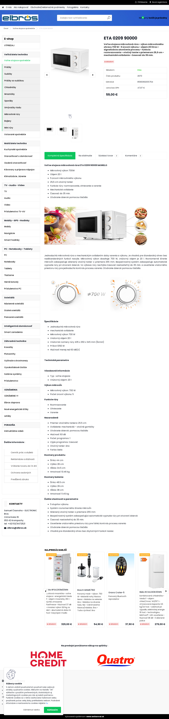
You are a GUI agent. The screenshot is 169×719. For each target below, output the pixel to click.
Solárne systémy (13, 374)
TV (5, 191)
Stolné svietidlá (12, 310)
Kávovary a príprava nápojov (19, 169)
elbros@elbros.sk (17, 527)
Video (7, 204)
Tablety (8, 268)
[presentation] (47, 75)
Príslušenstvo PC (12, 288)
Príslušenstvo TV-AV (14, 211)
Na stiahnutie (85, 155)
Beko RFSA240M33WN (57, 589)
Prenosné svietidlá (13, 317)
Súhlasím (52, 709)
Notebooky (9, 261)
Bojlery (7, 121)
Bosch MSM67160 (86, 590)
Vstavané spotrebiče (15, 134)
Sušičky (8, 74)
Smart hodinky (12, 240)
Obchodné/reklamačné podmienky (47, 7)
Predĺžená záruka (20, 479)
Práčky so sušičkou (14, 80)
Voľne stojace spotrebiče (24, 28)
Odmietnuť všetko (31, 710)
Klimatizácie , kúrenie (15, 176)
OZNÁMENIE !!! (11, 395)
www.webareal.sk (95, 716)
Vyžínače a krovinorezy (16, 360)
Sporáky (8, 100)
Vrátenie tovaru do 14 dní (24, 465)
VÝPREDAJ (9, 45)
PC (5, 255)
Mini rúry (8, 127)
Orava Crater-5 (116, 592)
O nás (9, 7)
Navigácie (9, 233)
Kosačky (8, 347)
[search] (108, 18)
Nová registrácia (159, 2)
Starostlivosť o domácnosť (18, 156)
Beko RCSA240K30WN (151, 592)
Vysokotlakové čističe (15, 367)
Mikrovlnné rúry (12, 114)
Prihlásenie (142, 2)
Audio (7, 198)
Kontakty (84, 7)
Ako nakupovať (21, 7)
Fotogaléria (72, 7)
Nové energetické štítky (16, 409)
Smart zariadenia (13, 332)
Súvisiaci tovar (108, 155)
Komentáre (134, 155)
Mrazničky (9, 94)
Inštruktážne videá (13, 431)
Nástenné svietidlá (14, 303)
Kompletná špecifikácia (60, 155)
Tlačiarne (9, 275)
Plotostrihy (9, 354)
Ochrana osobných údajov (21, 473)
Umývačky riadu (12, 107)
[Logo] (20, 18)
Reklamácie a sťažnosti (22, 459)
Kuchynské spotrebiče (15, 149)
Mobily (7, 226)
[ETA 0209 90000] (69, 60)
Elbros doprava (12, 402)
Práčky (7, 67)
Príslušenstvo (11, 380)
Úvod (6, 28)
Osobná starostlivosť (15, 162)
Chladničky (10, 87)
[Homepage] (3, 7)
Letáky (7, 416)
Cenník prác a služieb (22, 452)
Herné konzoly (11, 282)
